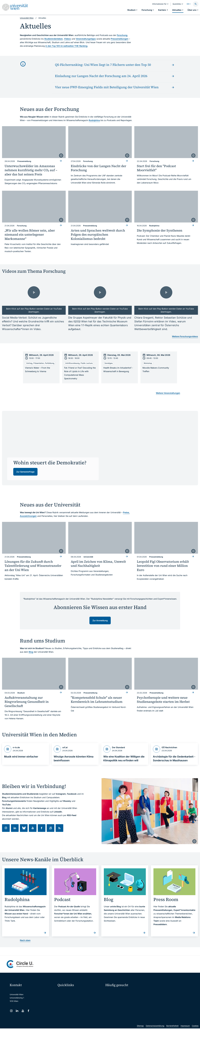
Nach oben (25, 940)
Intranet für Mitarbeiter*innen (71, 1012)
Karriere (157, 996)
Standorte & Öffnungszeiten (163, 1005)
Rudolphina (94, 120)
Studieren (111, 992)
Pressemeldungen (119, 39)
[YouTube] (22, 1011)
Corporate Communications (163, 1001)
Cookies (195, 1047)
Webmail (62, 996)
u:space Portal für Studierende (72, 1002)
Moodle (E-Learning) (67, 991)
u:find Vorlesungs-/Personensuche (73, 1007)
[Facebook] (28, 1011)
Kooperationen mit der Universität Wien (123, 1005)
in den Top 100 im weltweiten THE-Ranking (66, 46)
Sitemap (140, 1047)
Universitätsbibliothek (68, 1018)
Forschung (122, 35)
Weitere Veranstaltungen (168, 393)
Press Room (110, 1001)
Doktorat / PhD (113, 996)
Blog (31, 652)
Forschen (157, 992)
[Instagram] (11, 1011)
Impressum (185, 1047)
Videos (67, 39)
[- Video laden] (34, 297)
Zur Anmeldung (100, 620)
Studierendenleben (53, 39)
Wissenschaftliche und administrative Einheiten (78, 1023)
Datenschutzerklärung (155, 1047)
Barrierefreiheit (172, 1047)
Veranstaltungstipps (86, 39)
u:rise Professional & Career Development (76, 1029)
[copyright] (61, 155)
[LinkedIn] (17, 1011)
